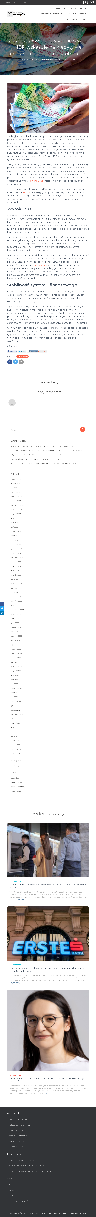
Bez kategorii (23, 356)
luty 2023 (14, 645)
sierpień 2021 (16, 723)
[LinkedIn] (2, 613)
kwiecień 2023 (16, 636)
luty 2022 (14, 697)
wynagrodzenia (39, 265)
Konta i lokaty (78, 8)
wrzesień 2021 (16, 719)
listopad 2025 (16, 501)
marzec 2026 (16, 483)
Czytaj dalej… (20, 899)
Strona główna (6, 2)
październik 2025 (17, 505)
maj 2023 (14, 632)
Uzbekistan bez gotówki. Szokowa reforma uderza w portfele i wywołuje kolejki (42, 446)
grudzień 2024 (16, 549)
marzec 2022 (16, 693)
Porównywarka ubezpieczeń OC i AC (26, 1166)
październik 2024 (17, 557)
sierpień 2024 (16, 566)
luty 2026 (14, 488)
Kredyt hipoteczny (17, 1136)
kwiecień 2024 (16, 584)
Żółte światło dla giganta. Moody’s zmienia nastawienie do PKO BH (37, 459)
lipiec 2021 (15, 727)
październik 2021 (17, 714)
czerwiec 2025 (16, 523)
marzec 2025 (16, 536)
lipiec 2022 (15, 675)
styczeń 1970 (16, 754)
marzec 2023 (16, 640)
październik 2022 (17, 662)
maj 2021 (14, 736)
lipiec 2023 (15, 623)
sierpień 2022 (16, 671)
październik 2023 (17, 610)
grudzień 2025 (16, 496)
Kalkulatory (72, 19)
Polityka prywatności (19, 1201)
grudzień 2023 (16, 601)
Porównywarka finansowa (21, 1160)
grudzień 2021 (16, 706)
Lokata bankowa (16, 1147)
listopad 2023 (16, 605)
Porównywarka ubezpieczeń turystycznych (30, 1171)
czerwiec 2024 (16, 575)
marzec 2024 (16, 588)
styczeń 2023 (16, 649)
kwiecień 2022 (16, 688)
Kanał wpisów (16, 782)
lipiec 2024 (15, 571)
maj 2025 (14, 527)
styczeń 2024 (16, 597)
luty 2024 (14, 592)
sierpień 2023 (16, 619)
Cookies (12, 1196)
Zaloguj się (15, 778)
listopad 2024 (16, 553)
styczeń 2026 (16, 492)
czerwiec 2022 (16, 680)
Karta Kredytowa (77, 14)
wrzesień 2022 (16, 666)
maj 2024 (14, 579)
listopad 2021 (16, 710)
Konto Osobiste (15, 1130)
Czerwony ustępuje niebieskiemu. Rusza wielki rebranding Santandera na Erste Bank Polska (47, 450)
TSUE (79, 222)
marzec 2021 (16, 745)
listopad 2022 (16, 658)
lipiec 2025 (15, 518)
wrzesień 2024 (16, 562)
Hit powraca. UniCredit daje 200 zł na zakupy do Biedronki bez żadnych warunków (43, 455)
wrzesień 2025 (16, 510)
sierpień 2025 (16, 514)
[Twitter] (2, 608)
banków (26, 192)
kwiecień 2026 (16, 479)
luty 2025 (14, 540)
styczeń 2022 (16, 701)
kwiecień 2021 (16, 740)
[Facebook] (2, 604)
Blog (24, 2)
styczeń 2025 (16, 544)
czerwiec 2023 (16, 627)
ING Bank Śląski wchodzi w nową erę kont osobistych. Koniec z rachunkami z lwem (43, 464)
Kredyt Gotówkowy (17, 1119)
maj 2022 (14, 684)
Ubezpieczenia (17, 2)
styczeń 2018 (16, 749)
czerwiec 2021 (16, 732)
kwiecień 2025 (16, 531)
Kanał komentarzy (18, 787)
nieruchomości (36, 181)
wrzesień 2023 (16, 614)
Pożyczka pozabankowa (52, 14)
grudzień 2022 (16, 653)
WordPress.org (17, 791)
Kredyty (60, 8)
